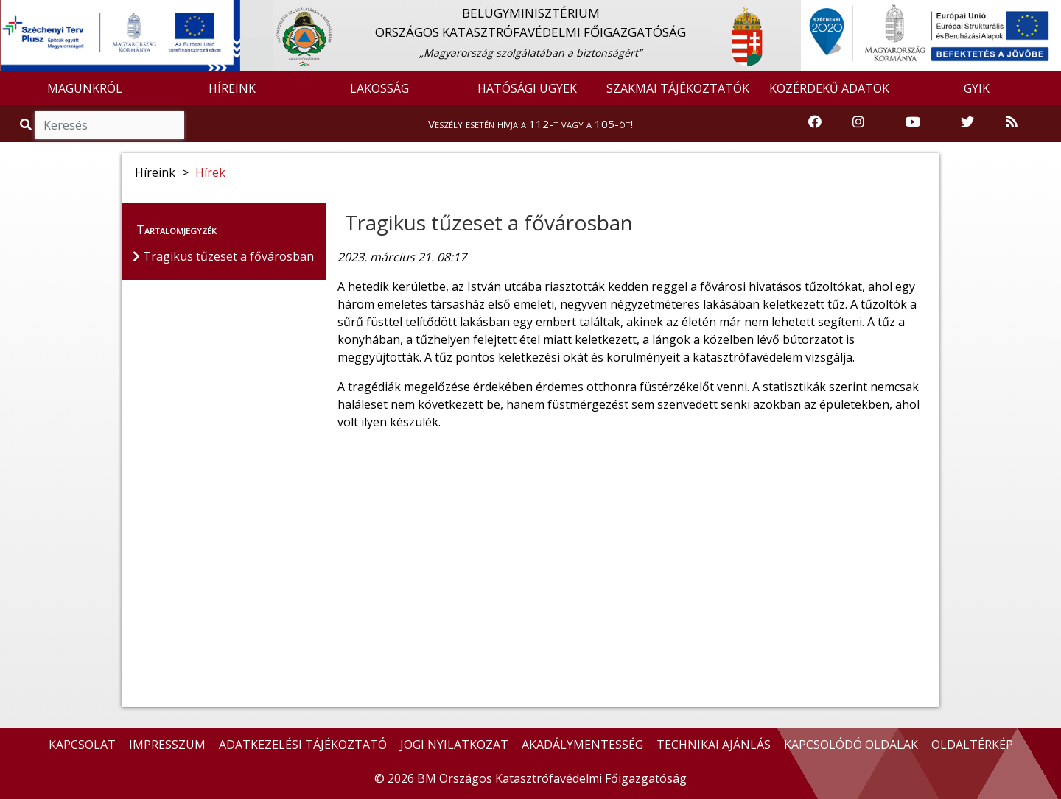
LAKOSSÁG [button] (379, 88)
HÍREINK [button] (232, 88)
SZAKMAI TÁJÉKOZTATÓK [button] (677, 88)
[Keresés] (109, 125)
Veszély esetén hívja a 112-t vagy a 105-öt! (530, 123)
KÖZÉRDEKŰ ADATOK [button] (829, 88)
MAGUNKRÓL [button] (84, 88)
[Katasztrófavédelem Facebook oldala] (815, 122)
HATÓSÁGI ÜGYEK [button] (527, 88)
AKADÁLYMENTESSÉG (582, 744)
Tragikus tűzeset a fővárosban (489, 222)
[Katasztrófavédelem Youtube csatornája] (913, 122)
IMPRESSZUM (167, 744)
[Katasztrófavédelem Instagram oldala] (858, 122)
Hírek (210, 172)
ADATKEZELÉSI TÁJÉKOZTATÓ (303, 744)
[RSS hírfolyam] (1011, 122)
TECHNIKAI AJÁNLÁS (713, 744)
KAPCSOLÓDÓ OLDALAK (851, 744)
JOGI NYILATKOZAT (454, 744)
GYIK (977, 88)
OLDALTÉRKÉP (972, 744)
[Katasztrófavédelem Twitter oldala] (967, 122)
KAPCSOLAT (82, 744)
